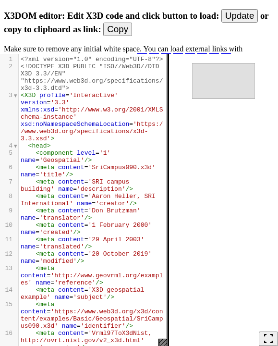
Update (239, 16)
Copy (117, 29)
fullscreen (268, 339)
